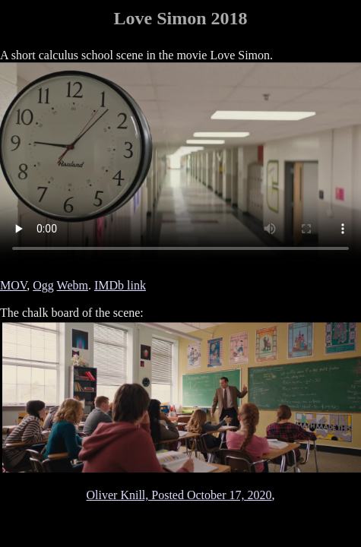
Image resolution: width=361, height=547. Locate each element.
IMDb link (120, 285)
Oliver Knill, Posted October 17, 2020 (179, 495)
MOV (13, 285)
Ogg (43, 285)
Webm (72, 285)
